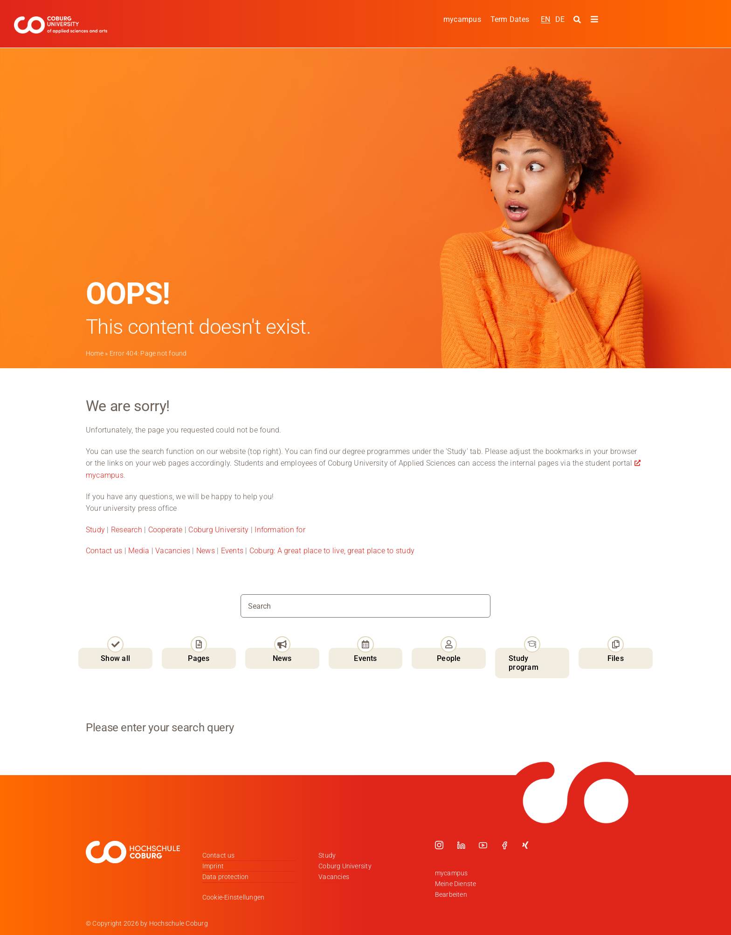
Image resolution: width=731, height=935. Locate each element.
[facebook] (504, 844)
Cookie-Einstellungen (233, 897)
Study (95, 529)
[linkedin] (461, 844)
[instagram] (439, 844)
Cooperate (165, 529)
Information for (280, 529)
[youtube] (483, 844)
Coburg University (218, 529)
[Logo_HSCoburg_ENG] (60, 19)
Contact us (104, 550)
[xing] (525, 844)
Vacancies (172, 550)
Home (94, 353)
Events (233, 550)
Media (138, 550)
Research (126, 529)
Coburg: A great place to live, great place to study (331, 550)
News (205, 550)
